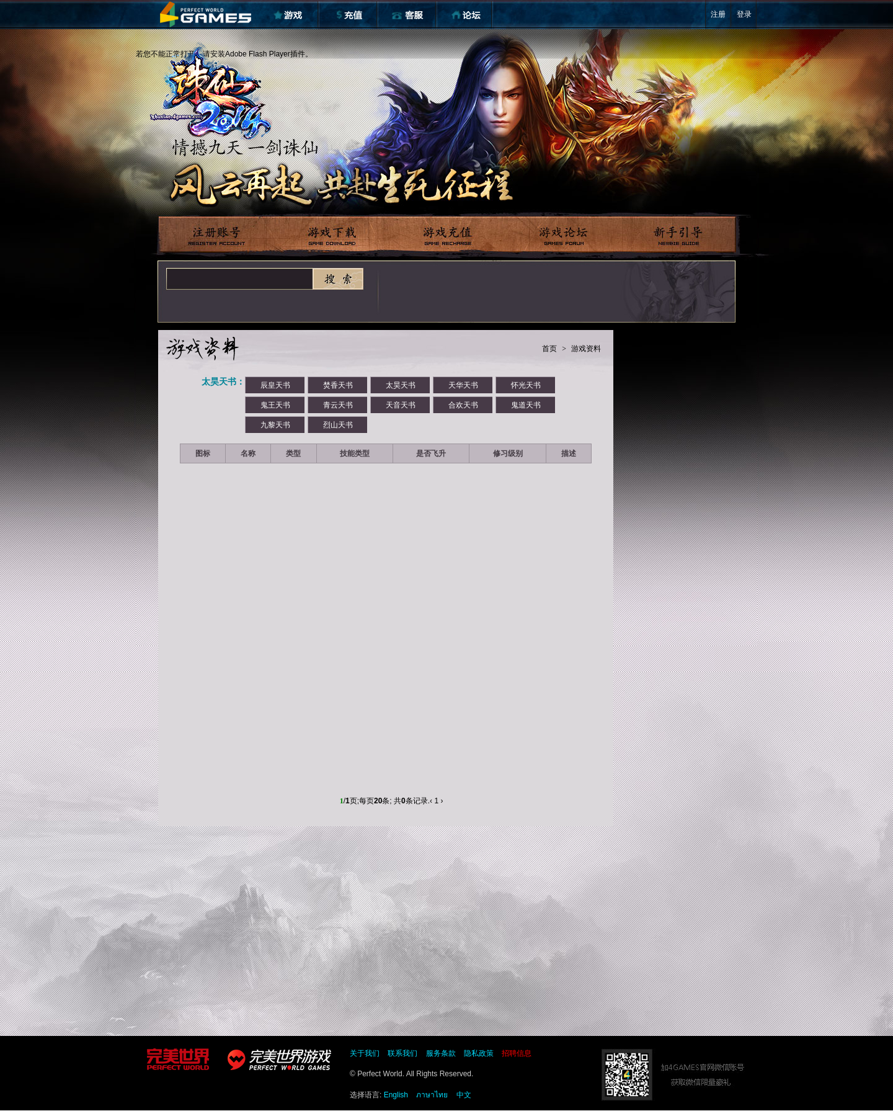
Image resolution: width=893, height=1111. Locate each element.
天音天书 (400, 405)
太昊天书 (400, 385)
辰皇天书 (275, 385)
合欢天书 (463, 405)
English (396, 1095)
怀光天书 (526, 385)
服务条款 (441, 1053)
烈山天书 (338, 425)
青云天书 (338, 405)
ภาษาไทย (432, 1095)
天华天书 (463, 385)
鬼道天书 (526, 405)
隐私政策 (479, 1053)
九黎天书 (275, 425)
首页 (549, 348)
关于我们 (365, 1053)
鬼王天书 (275, 405)
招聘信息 (516, 1053)
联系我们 (402, 1053)
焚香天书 (338, 385)
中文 (463, 1095)
